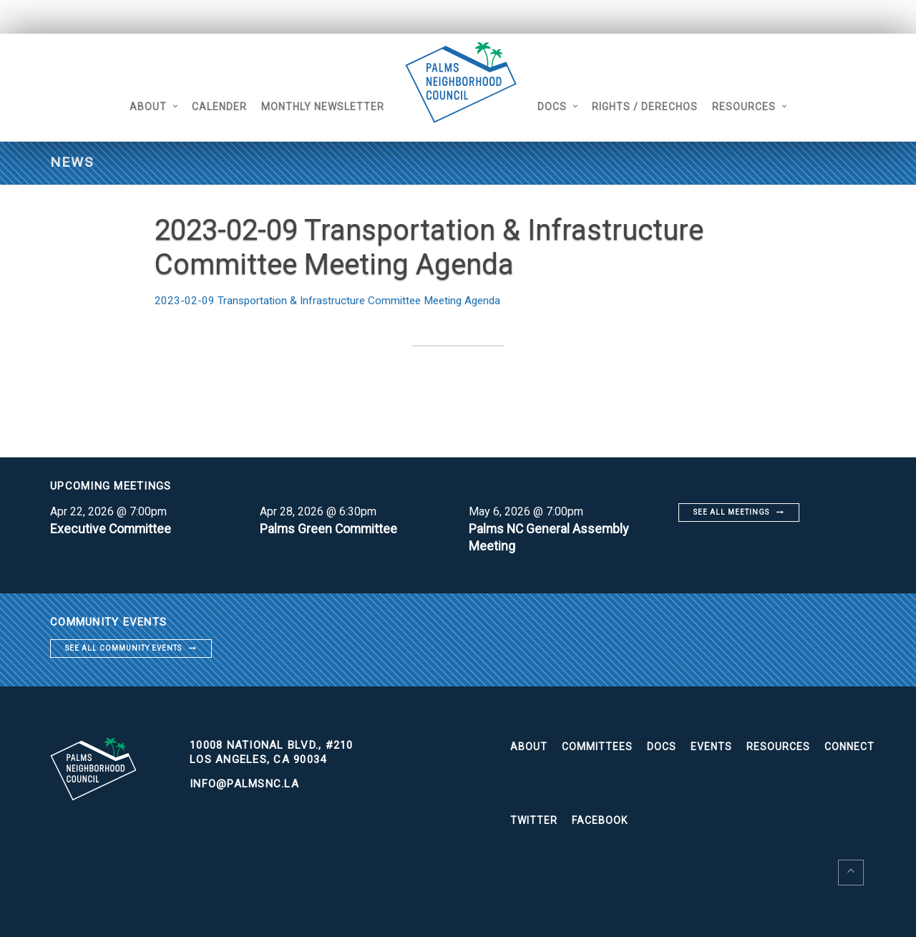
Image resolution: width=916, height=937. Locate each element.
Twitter (533, 820)
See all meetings (731, 512)
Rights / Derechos (653, 106)
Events (711, 746)
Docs (560, 106)
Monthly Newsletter (314, 106)
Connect (849, 746)
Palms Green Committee (330, 528)
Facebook (600, 820)
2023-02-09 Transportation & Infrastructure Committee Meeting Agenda (333, 300)
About (139, 106)
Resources (752, 106)
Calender (210, 106)
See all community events (123, 648)
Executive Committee (111, 528)
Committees (597, 746)
